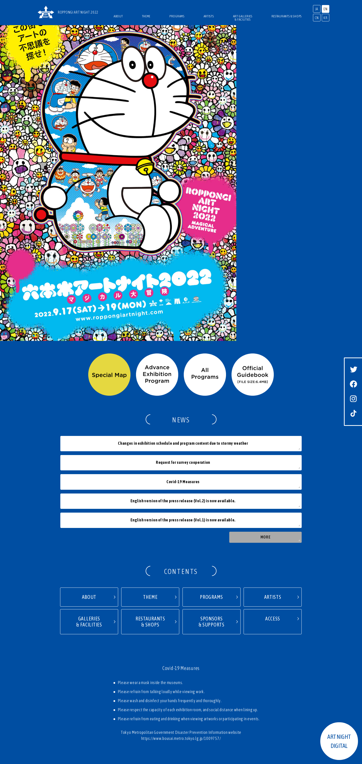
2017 (163, 704)
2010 (276, 704)
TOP (163, 682)
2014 (212, 704)
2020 (115, 704)
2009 (292, 704)
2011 (260, 704)
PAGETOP (181, 664)
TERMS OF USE (220, 691)
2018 (147, 704)
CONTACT (165, 691)
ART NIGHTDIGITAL (339, 741)
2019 (131, 704)
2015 (196, 704)
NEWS (195, 682)
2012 (244, 704)
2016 (179, 704)
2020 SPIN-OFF (91, 704)
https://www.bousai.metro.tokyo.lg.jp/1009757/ (181, 621)
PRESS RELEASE (140, 691)
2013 (228, 704)
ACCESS (178, 682)
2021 (67, 704)
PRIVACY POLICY (191, 691)
